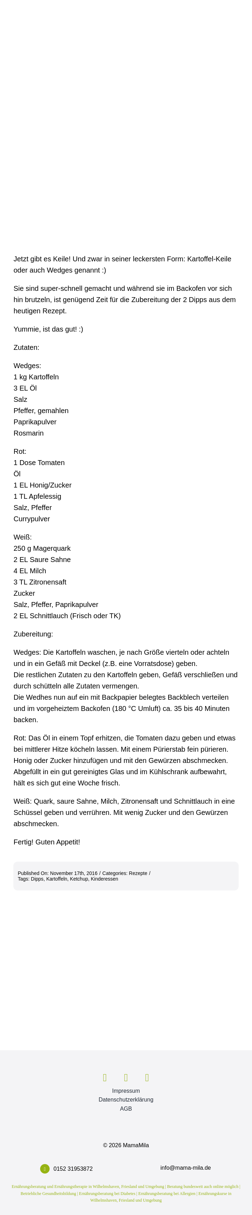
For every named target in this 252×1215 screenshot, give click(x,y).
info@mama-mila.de (185, 1168)
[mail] (147, 1077)
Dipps (37, 879)
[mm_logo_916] (46, 1061)
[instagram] (126, 1077)
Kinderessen (104, 879)
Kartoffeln (56, 879)
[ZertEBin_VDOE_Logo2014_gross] (206, 1067)
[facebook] (105, 1077)
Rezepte (138, 873)
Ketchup (79, 879)
